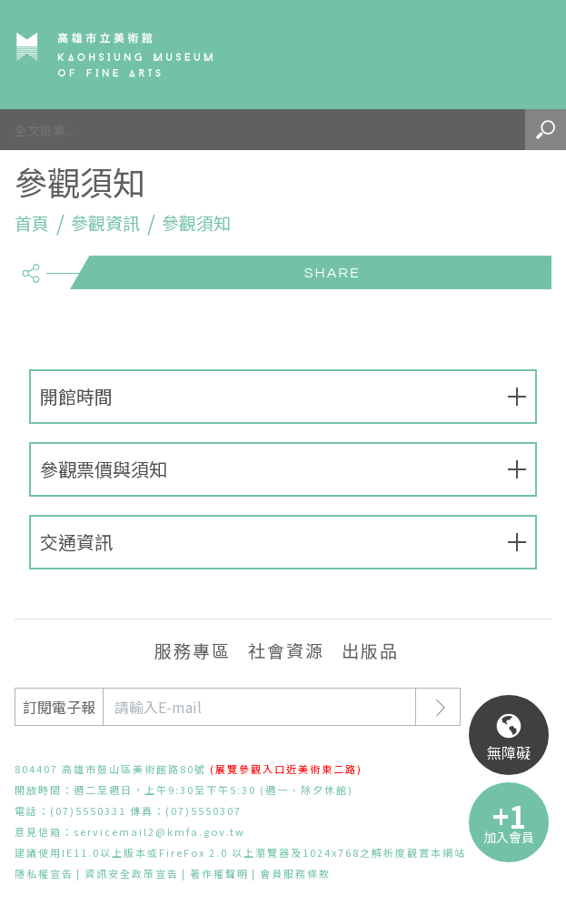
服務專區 (192, 650)
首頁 (32, 223)
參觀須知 (196, 223)
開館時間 (76, 396)
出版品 (370, 650)
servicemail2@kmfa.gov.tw (159, 831)
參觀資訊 (105, 223)
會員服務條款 (295, 873)
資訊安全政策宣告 (131, 873)
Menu (526, 54)
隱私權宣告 (44, 873)
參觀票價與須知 (103, 469)
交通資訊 (76, 541)
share (30, 266)
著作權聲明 (219, 873)
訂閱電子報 (59, 707)
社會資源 (286, 650)
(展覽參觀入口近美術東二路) (286, 768)
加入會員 (508, 837)
